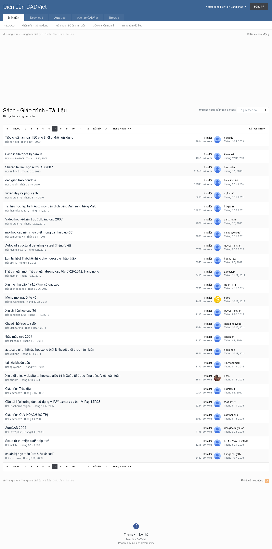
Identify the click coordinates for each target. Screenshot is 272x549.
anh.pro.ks (230, 219)
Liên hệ (143, 534)
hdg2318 (229, 206)
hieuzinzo (15, 458)
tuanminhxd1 (17, 249)
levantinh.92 (231, 180)
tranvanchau (17, 301)
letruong (14, 353)
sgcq (227, 297)
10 (73, 128)
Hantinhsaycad (233, 323)
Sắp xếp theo (257, 129)
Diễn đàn (13, 17)
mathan (14, 275)
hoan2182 (230, 258)
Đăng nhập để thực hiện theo (219, 109)
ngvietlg (14, 141)
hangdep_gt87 (232, 454)
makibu (14, 445)
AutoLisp (60, 17)
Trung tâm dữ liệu (132, 25)
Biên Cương (16, 327)
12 (87, 128)
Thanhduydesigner (20, 406)
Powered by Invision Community (136, 543)
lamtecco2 (16, 392)
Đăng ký (259, 6)
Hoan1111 (230, 284)
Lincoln (14, 184)
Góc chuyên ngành (104, 25)
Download (36, 17)
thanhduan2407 (19, 210)
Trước (16, 129)
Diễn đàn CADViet (25, 6)
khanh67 (229, 154)
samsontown (17, 236)
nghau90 (229, 193)
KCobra (14, 379)
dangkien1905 (18, 314)
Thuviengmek (232, 362)
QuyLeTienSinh (232, 245)
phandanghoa (18, 288)
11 (80, 128)
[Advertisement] (136, 69)
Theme (129, 534)
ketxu (227, 375)
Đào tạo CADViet (87, 17)
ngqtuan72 (16, 197)
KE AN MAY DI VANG (236, 441)
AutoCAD (9, 25)
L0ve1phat (16, 432)
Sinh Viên (15, 171)
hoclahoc (229, 349)
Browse (114, 17)
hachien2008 (17, 158)
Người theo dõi (249, 110)
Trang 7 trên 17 (122, 128)
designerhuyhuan (234, 428)
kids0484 (229, 388)
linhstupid (15, 340)
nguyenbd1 (16, 366)
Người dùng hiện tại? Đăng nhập (226, 6)
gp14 (13, 262)
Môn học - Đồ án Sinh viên (71, 25)
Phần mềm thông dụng (35, 25)
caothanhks (231, 414)
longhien (229, 336)
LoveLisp (229, 271)
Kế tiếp (97, 129)
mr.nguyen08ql (232, 232)
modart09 (229, 401)
